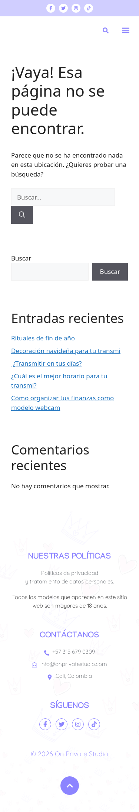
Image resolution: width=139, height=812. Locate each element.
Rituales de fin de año (43, 338)
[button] (125, 30)
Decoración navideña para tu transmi (65, 350)
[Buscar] (22, 215)
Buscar (21, 258)
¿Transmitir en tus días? (46, 363)
